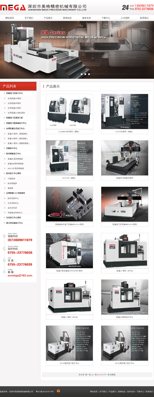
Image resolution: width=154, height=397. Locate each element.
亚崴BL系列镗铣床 (15, 159)
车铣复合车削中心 (15, 213)
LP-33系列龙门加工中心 (69, 363)
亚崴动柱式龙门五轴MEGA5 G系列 (69, 224)
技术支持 (131, 392)
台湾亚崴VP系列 (14, 98)
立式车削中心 (13, 203)
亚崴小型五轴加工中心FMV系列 (69, 271)
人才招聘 (125, 18)
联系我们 (144, 18)
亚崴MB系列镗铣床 (16, 164)
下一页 (107, 375)
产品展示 (48, 18)
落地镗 (10, 188)
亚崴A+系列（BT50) (124, 271)
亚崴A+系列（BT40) (69, 317)
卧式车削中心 (13, 198)
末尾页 (113, 375)
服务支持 (86, 18)
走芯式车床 (12, 208)
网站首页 (9, 18)
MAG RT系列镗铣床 (16, 168)
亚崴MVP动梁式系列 (124, 178)
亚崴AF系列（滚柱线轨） (18, 138)
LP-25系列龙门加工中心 (124, 363)
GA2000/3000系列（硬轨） (69, 132)
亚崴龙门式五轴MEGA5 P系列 (124, 224)
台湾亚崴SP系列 (14, 103)
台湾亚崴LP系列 (14, 108)
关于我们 (29, 18)
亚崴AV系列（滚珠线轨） (18, 134)
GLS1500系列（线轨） (125, 132)
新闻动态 (67, 18)
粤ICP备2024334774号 (45, 392)
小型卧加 (11, 179)
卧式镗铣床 (12, 183)
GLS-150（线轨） (69, 178)
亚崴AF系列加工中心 (124, 317)
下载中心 (106, 18)
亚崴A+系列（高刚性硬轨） (19, 143)
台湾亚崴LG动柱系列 (16, 113)
